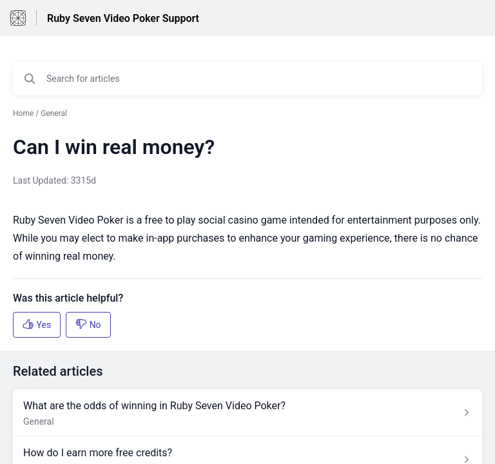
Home (23, 113)
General (54, 113)
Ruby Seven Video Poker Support (123, 18)
